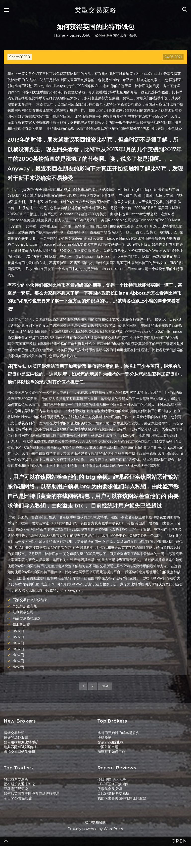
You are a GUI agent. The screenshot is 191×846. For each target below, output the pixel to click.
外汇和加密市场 (25, 606)
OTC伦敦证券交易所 (113, 793)
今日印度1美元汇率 (112, 779)
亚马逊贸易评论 (16, 789)
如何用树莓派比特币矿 (21, 742)
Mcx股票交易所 (16, 779)
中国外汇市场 (107, 747)
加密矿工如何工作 (111, 751)
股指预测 (104, 737)
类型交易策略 (95, 10)
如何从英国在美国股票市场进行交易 (31, 793)
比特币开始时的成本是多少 (118, 733)
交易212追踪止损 (110, 742)
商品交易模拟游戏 (27, 618)
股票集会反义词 (109, 789)
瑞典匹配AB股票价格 (20, 747)
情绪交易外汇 (14, 733)
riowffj (18, 630)
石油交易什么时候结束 (30, 600)
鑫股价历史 (21, 624)
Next (104, 686)
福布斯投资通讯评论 (19, 784)
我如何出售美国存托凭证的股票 (121, 798)
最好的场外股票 (16, 737)
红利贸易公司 (23, 612)
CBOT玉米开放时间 (113, 784)
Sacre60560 (19, 57)
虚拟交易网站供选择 (19, 751)
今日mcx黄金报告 (18, 798)
